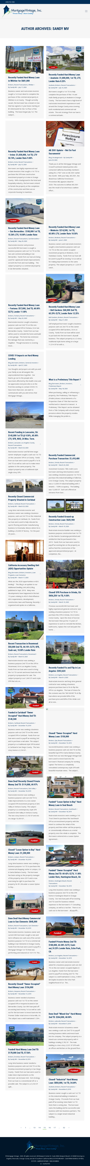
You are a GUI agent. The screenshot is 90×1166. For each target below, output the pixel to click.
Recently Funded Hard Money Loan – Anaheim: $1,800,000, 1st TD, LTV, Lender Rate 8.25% (65, 78)
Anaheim (52, 85)
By (12, 87)
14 (39, 1127)
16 (50, 1127)
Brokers (11, 85)
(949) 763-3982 (10, 2)
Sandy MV (61, 28)
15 (45, 1127)
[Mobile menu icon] (86, 11)
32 (64, 1127)
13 (34, 1127)
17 (55, 1127)
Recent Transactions (21, 85)
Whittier (31, 85)
